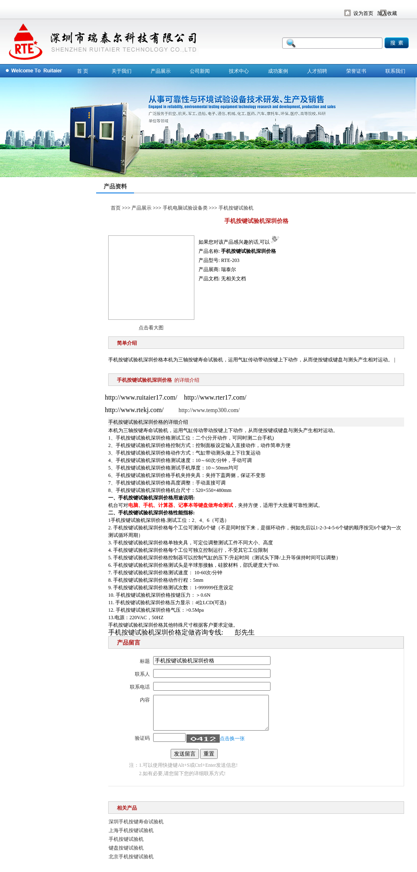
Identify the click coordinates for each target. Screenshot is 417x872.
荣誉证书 (356, 71)
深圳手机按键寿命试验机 (136, 822)
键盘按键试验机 (126, 848)
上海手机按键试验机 (131, 830)
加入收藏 (387, 13)
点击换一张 (232, 738)
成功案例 (278, 71)
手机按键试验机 (235, 208)
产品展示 (161, 71)
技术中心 (239, 71)
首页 (116, 208)
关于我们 (122, 71)
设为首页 (363, 13)
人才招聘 (317, 71)
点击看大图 (151, 328)
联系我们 (395, 71)
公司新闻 (200, 71)
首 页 (82, 71)
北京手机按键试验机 (131, 857)
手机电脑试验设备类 (185, 208)
